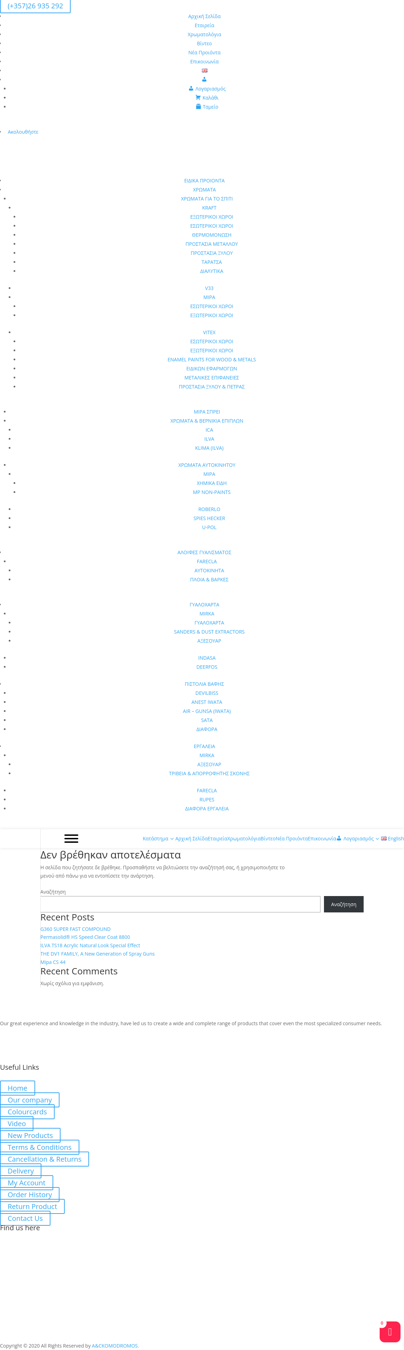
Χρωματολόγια (204, 34)
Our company (30, 1100)
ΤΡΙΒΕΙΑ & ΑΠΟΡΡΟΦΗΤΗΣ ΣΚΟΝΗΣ (209, 773)
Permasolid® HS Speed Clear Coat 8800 (85, 937)
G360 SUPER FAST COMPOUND (75, 929)
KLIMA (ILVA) (209, 448)
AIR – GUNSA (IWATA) (207, 711)
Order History (30, 1194)
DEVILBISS (207, 693)
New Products (30, 1135)
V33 (209, 288)
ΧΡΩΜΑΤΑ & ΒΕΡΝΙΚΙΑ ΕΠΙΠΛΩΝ (207, 420)
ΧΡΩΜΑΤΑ (204, 189)
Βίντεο (204, 43)
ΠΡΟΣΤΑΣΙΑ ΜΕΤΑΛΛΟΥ (211, 244)
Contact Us (25, 1218)
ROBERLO (209, 509)
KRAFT (209, 207)
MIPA (209, 297)
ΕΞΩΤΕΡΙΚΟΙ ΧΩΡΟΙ (211, 216)
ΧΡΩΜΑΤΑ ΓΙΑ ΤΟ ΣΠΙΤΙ (207, 198)
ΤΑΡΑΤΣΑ (211, 262)
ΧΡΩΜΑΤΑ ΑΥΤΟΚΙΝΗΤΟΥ (206, 465)
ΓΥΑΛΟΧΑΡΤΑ (204, 604)
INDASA (207, 657)
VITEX (209, 332)
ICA (209, 429)
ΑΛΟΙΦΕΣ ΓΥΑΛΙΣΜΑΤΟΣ (204, 552)
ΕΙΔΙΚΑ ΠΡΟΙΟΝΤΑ (204, 180)
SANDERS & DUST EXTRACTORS (209, 631)
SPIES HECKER (209, 518)
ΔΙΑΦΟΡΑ (206, 729)
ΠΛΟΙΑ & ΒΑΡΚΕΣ (209, 579)
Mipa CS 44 (52, 962)
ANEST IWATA (206, 702)
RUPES (206, 799)
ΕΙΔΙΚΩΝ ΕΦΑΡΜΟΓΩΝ (212, 368)
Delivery (21, 1171)
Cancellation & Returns (44, 1159)
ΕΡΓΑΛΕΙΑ (204, 746)
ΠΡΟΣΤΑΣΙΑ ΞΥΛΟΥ (212, 253)
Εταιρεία (204, 25)
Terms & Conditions (40, 1147)
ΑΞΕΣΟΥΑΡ (209, 640)
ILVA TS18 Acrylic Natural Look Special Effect (90, 945)
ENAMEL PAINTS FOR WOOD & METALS (212, 359)
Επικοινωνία (204, 61)
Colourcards (27, 1111)
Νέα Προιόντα (204, 52)
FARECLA (207, 561)
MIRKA (206, 613)
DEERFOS (206, 667)
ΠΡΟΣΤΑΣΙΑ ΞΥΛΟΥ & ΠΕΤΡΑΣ (212, 386)
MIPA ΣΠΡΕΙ (207, 411)
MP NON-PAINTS (211, 492)
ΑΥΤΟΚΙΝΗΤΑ (209, 570)
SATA (207, 720)
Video (17, 1123)
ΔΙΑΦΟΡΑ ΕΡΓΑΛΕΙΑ (207, 808)
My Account (27, 1182)
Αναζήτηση (53, 891)
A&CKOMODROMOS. (115, 1345)
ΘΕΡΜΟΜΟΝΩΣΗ (212, 234)
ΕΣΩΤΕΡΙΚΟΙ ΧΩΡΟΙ (211, 225)
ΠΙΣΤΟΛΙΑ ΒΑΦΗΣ (204, 684)
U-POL (209, 527)
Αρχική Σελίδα (204, 16)
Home (17, 1088)
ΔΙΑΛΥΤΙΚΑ (211, 271)
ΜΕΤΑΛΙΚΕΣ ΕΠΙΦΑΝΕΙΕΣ (211, 377)
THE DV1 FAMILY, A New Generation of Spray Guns (97, 953)
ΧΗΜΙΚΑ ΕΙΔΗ (212, 483)
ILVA (209, 438)
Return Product (32, 1206)
